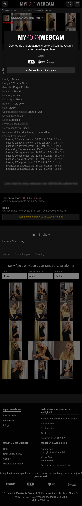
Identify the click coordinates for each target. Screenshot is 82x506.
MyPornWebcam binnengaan (41, 70)
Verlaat (40, 56)
